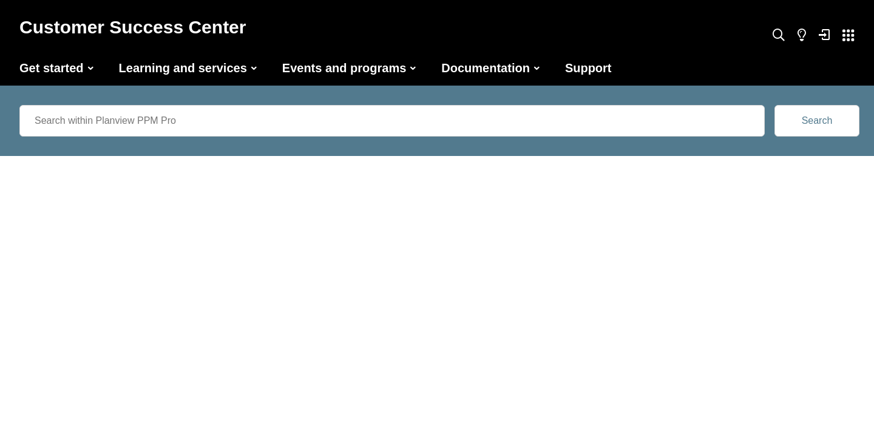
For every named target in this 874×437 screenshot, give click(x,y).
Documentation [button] (485, 68)
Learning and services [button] (183, 68)
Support (588, 68)
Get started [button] (51, 68)
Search (817, 120)
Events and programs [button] (344, 68)
